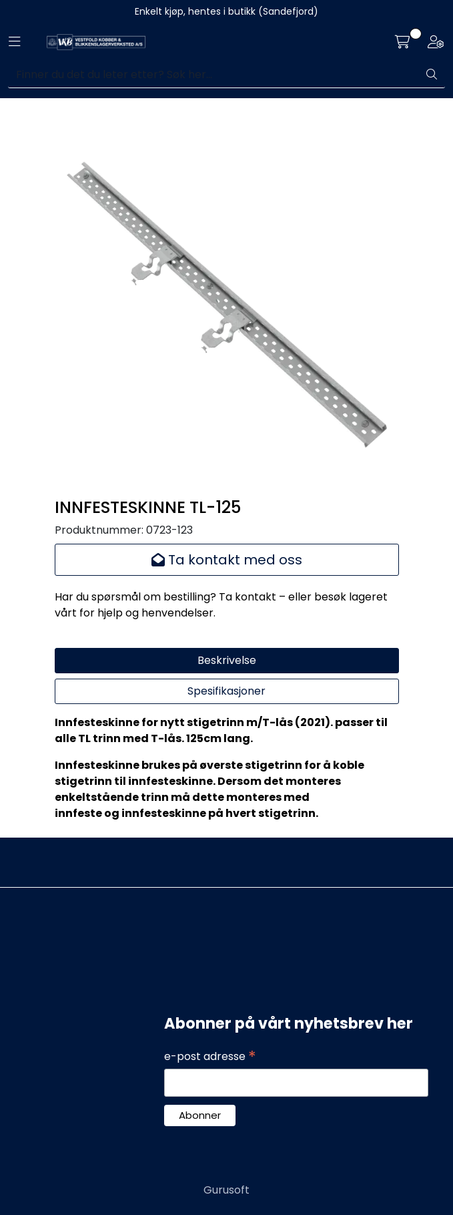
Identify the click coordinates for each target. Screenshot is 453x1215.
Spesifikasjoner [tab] (226, 691)
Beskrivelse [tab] (226, 660)
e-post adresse (210, 1057)
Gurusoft (226, 1190)
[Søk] (213, 74)
